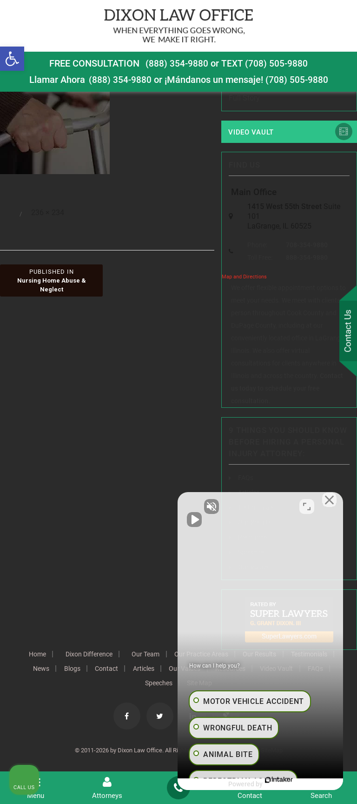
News (102, 669)
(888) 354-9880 (176, 63)
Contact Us (347, 331)
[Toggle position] (306, 506)
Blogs (135, 669)
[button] (12, 59)
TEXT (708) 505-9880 (265, 63)
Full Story (244, 98)
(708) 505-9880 (297, 79)
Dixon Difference (112, 654)
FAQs (245, 478)
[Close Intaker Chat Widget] (326, 506)
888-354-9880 (307, 258)
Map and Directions (244, 277)
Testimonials (60, 669)
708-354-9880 (307, 245)
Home (59, 654)
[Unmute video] (192, 506)
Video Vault (251, 132)
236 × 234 (47, 213)
